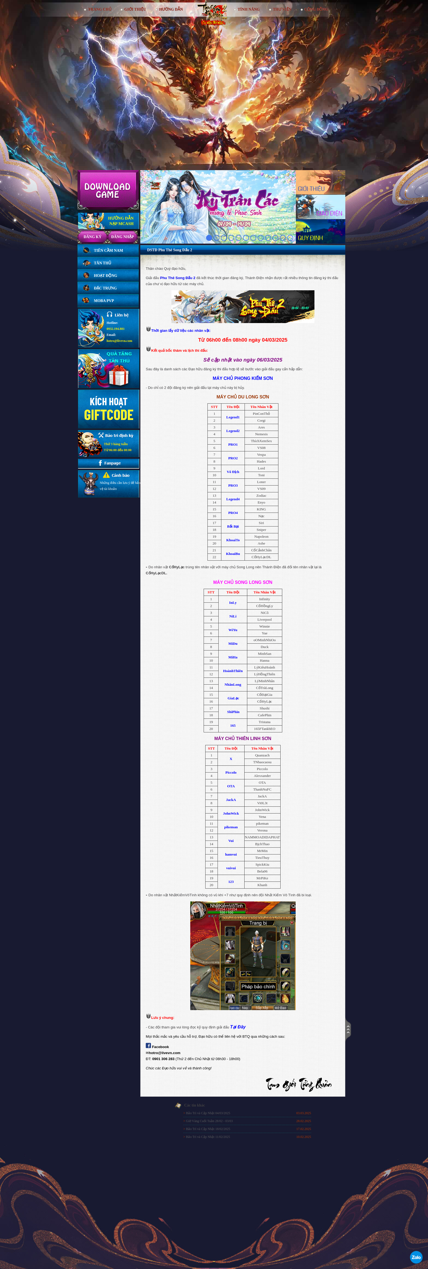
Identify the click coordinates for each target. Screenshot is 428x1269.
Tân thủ (102, 263)
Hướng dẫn (171, 9)
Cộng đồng (317, 9)
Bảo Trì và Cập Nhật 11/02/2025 (208, 1137)
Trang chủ (99, 9)
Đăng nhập (122, 237)
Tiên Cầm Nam (108, 251)
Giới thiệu (135, 9)
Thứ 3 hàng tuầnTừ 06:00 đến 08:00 (118, 447)
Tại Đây (238, 1027)
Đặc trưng (105, 288)
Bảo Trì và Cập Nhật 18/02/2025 (208, 1129)
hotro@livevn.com (119, 341)
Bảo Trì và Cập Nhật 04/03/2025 (208, 1113)
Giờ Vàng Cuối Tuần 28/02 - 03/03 (209, 1121)
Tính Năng (249, 9)
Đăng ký (93, 237)
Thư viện (282, 9)
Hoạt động (105, 276)
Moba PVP (104, 301)
